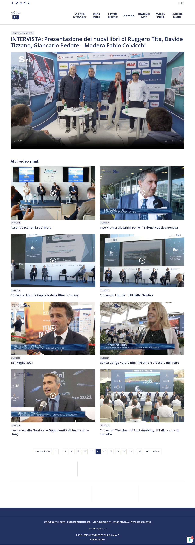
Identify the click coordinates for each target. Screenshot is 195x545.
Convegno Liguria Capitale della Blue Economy (45, 295)
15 (117, 451)
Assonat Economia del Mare (31, 228)
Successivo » (152, 451)
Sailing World (96, 15)
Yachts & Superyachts (79, 15)
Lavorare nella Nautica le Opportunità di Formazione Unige (50, 433)
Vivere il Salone (160, 15)
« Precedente (42, 451)
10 (85, 451)
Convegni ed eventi (22, 32)
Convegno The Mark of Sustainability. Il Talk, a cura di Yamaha (140, 433)
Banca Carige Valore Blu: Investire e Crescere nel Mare (140, 363)
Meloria (101, 540)
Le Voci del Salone (176, 15)
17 (130, 451)
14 (111, 451)
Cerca (180, 3)
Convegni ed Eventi (144, 15)
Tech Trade (128, 15)
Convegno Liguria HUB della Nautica (127, 295)
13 (104, 451)
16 (124, 451)
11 (91, 451)
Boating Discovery (113, 15)
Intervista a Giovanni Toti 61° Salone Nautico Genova (139, 228)
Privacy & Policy (97, 529)
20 (139, 451)
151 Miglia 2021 (22, 363)
